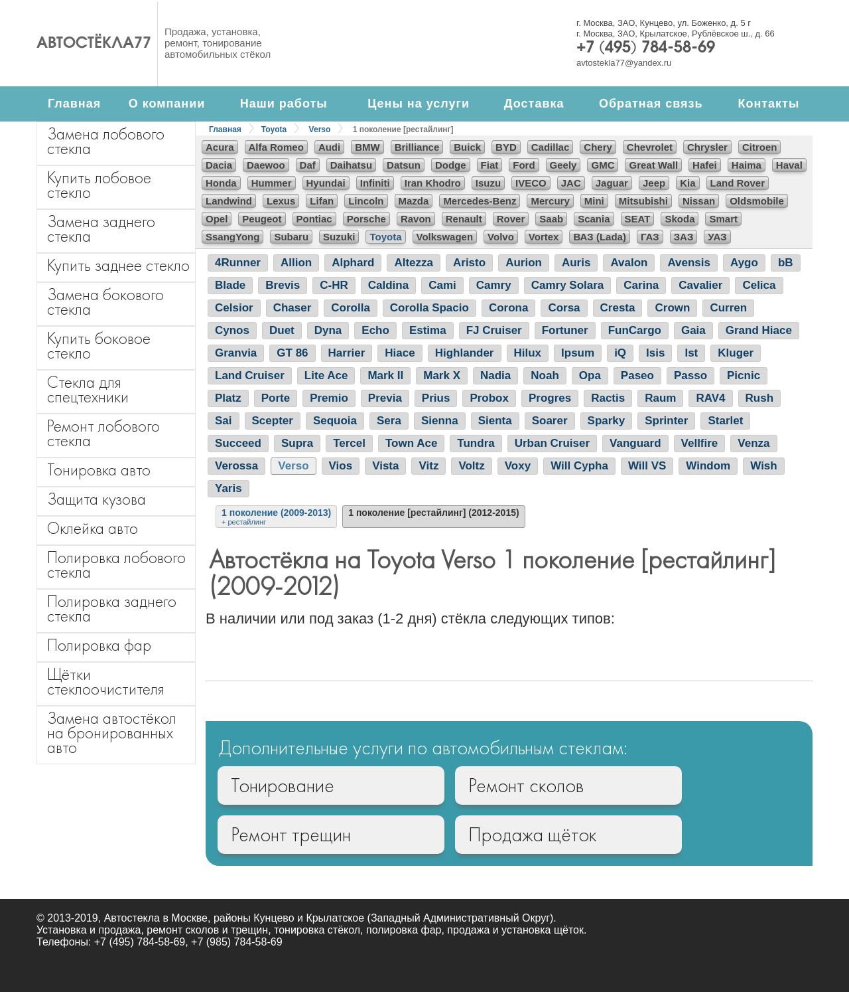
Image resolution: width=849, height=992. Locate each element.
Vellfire (699, 443)
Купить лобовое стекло (99, 185)
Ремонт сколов (526, 785)
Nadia (495, 375)
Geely (563, 165)
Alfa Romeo (276, 147)
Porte (275, 398)
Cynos (232, 330)
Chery (598, 147)
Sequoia (335, 420)
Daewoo (266, 165)
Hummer (271, 183)
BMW (367, 147)
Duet (281, 330)
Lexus (281, 201)
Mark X (441, 375)
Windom (708, 465)
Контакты (768, 103)
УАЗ (717, 236)
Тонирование (282, 785)
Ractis (608, 398)
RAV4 (710, 398)
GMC (602, 165)
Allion (296, 262)
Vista (385, 465)
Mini (594, 201)
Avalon (628, 262)
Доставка (534, 103)
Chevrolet (650, 147)
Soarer (550, 420)
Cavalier (700, 285)
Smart (723, 218)
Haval (789, 165)
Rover (511, 218)
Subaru (291, 236)
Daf (308, 165)
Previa (385, 398)
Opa (590, 375)
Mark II (385, 375)
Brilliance (417, 147)
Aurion (523, 262)
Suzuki (339, 236)
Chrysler (707, 147)
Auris (576, 262)
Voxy (518, 465)
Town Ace (411, 443)
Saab (551, 218)
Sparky (606, 420)
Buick (467, 147)
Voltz (471, 465)
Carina (641, 285)
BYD (506, 147)
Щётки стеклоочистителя (105, 681)
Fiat (490, 165)
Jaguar (612, 183)
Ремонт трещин (291, 834)
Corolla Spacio (429, 307)
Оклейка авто (92, 528)
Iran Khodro (433, 183)
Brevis (282, 285)
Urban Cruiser (552, 443)
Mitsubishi (643, 201)
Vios (341, 465)
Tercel (349, 443)
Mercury (550, 201)
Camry (493, 285)
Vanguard (635, 443)
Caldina (388, 285)
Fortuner (565, 330)
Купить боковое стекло (99, 345)
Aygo (744, 262)
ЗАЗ (684, 236)
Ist (691, 353)
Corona (509, 307)
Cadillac (550, 147)
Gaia (693, 330)
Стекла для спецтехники (88, 389)
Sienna (439, 420)
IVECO (531, 183)
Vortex (544, 236)
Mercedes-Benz (479, 201)
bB (785, 262)
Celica (758, 285)
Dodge (450, 165)
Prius (436, 398)
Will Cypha (579, 465)
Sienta (495, 420)
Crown (672, 307)
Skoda (679, 218)
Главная (74, 103)
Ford (524, 165)
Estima (427, 330)
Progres (550, 398)
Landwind (229, 201)
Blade (230, 285)
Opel (217, 218)
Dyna (328, 330)
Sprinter (666, 420)
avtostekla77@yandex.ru (623, 63)
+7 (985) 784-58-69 (236, 942)
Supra (297, 443)
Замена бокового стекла (105, 302)
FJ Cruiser (494, 330)
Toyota (274, 129)
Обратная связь (651, 103)
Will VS (647, 465)
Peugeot (261, 218)
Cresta (617, 307)
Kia (687, 183)
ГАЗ (650, 236)
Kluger (735, 353)
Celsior (234, 307)
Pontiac (314, 218)
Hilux (528, 353)
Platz (228, 398)
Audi (329, 147)
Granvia (236, 353)
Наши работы (284, 103)
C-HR (334, 285)
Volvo (501, 236)
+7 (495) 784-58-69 (645, 48)
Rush (760, 398)
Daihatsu (351, 165)
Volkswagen (445, 236)
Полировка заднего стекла (111, 608)
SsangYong (232, 236)
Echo (375, 330)
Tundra (475, 443)
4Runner (238, 262)
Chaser (292, 307)
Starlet (725, 420)
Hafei (704, 165)
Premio (329, 398)
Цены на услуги (418, 103)
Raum (660, 398)
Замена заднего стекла (101, 228)
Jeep (654, 183)
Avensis (688, 262)
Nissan (699, 201)
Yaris (228, 488)
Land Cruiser (250, 375)
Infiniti (375, 183)
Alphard (353, 262)
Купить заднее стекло (118, 265)
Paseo (637, 375)
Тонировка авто (99, 470)
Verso (320, 129)
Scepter (272, 420)
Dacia (219, 165)
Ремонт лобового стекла (103, 433)
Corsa (564, 307)
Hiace (400, 353)
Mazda (414, 201)
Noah (545, 375)
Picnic (743, 375)
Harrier (346, 353)
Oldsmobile (757, 201)
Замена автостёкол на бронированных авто (111, 732)
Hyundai (326, 183)
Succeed (238, 443)
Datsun (404, 165)
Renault (464, 218)
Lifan (322, 201)
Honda (221, 183)
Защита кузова (96, 499)
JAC (571, 183)
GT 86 (292, 353)
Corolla (350, 307)
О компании (167, 103)
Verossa (236, 465)
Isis (655, 353)
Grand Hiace (759, 330)
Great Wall (653, 165)
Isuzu (488, 183)
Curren (728, 307)
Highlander (464, 353)
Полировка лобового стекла (116, 564)
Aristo (469, 262)
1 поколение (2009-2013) (276, 516)
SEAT (638, 218)
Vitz (428, 465)
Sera (389, 420)
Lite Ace (326, 375)
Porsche (366, 218)
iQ (620, 353)
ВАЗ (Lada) (599, 236)
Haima (746, 165)
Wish (763, 465)
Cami (442, 285)
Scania (594, 218)
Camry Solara (567, 285)
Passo (690, 375)
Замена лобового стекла (105, 141)
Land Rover (737, 183)
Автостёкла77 (93, 44)
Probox (489, 398)
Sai (223, 420)
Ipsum (577, 353)
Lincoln (365, 201)
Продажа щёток (532, 834)
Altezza (413, 262)
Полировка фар (99, 645)
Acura (220, 147)
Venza (753, 443)
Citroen (759, 147)
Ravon (416, 218)
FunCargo (634, 330)
